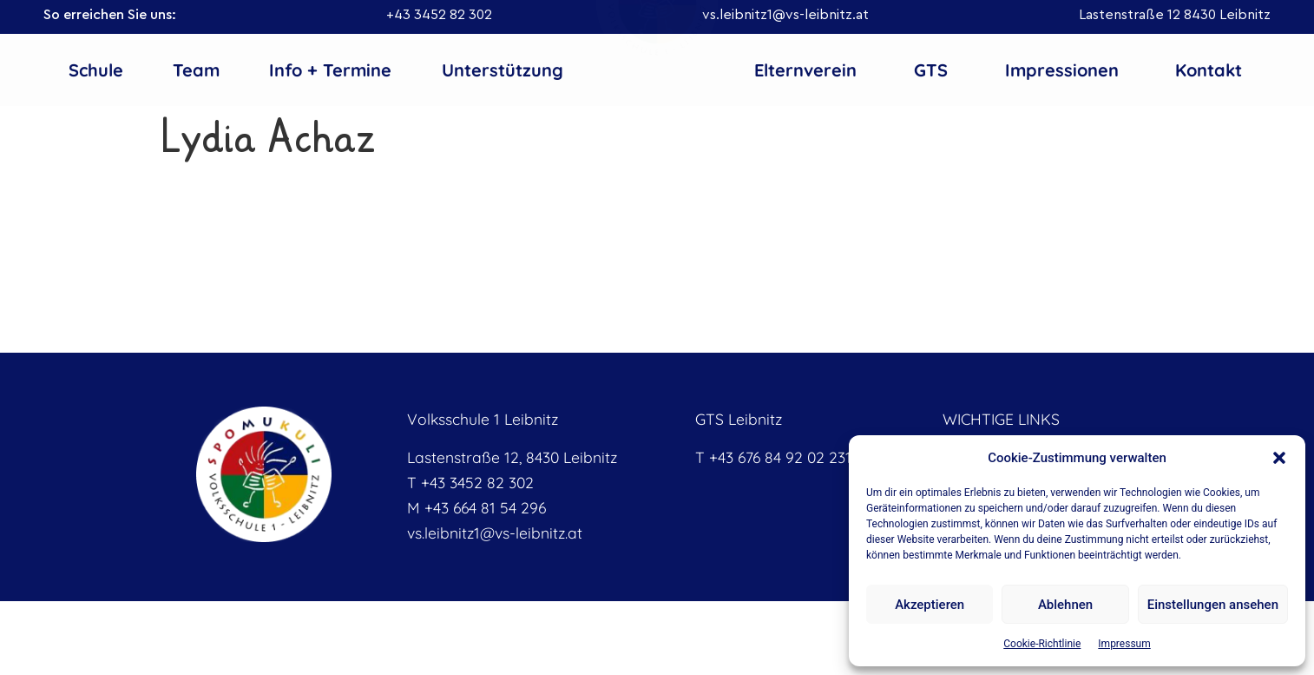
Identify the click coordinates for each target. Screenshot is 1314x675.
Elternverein (805, 70)
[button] (1279, 458)
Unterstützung (502, 70)
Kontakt (1208, 70)
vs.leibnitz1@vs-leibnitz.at (785, 15)
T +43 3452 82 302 (470, 482)
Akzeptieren (929, 604)
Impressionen (1062, 70)
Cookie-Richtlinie (1042, 644)
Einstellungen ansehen (1212, 604)
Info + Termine (330, 70)
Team (196, 70)
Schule (96, 70)
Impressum (1124, 644)
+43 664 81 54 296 (485, 507)
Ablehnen (1065, 604)
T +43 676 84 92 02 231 (773, 457)
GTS (931, 70)
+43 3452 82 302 (439, 15)
